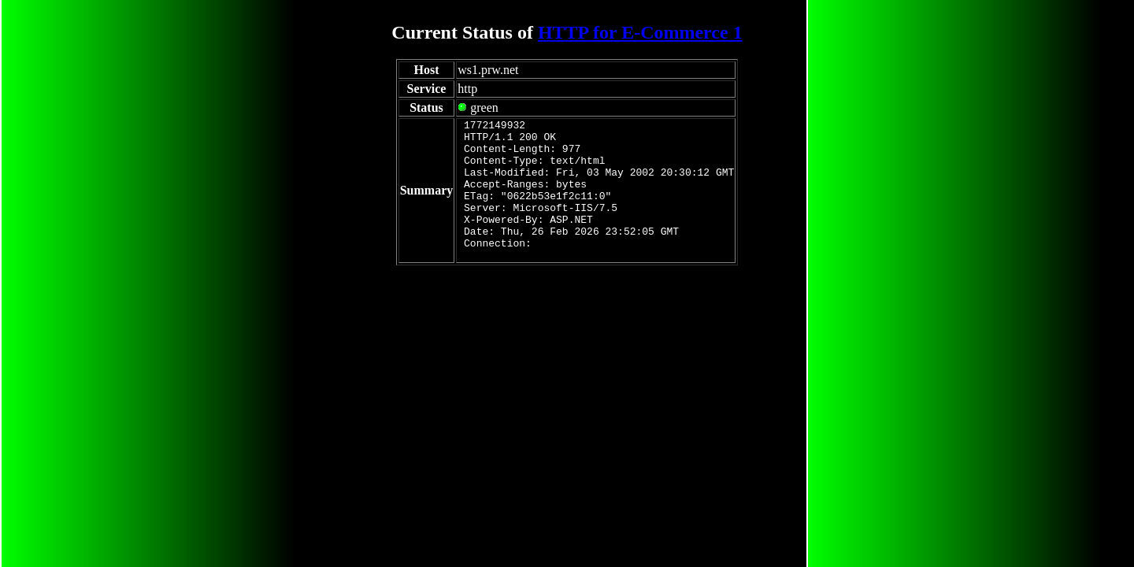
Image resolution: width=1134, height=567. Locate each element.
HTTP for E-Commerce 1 (640, 32)
